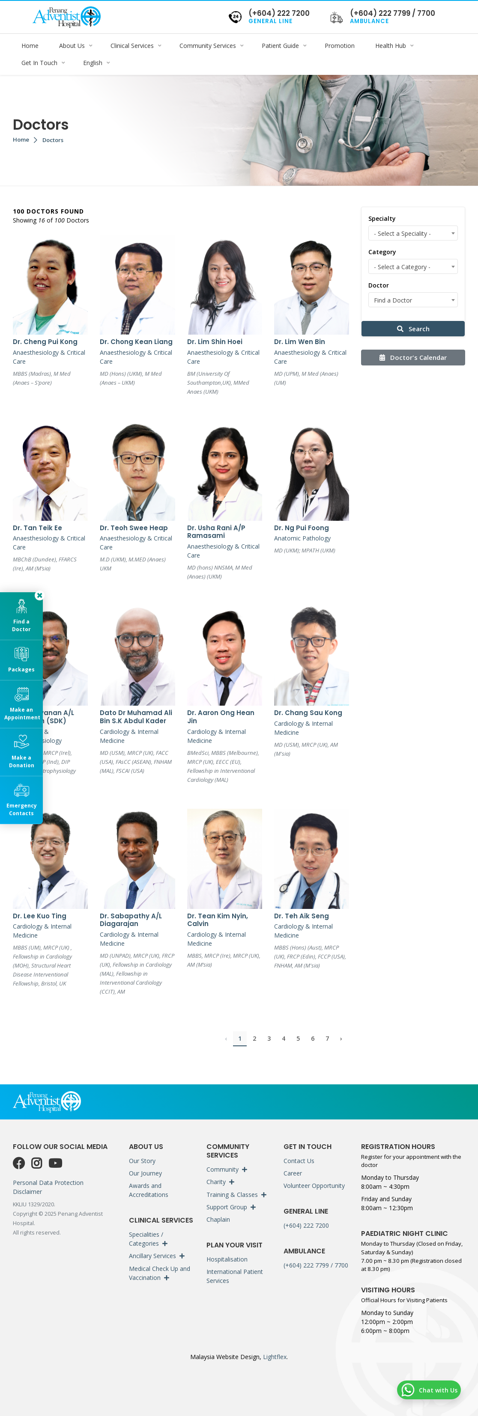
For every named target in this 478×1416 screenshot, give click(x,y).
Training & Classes (232, 1194)
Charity (216, 1182)
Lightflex (274, 1357)
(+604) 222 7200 (306, 1225)
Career (293, 1173)
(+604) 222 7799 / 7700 (316, 1265)
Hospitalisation (227, 1260)
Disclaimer (27, 1191)
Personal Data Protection (48, 1183)
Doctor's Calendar (413, 357)
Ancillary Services (152, 1256)
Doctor (378, 285)
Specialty (382, 218)
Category (382, 252)
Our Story (142, 1161)
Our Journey (145, 1173)
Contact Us (299, 1161)
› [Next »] (341, 1038)
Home (21, 139)
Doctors (52, 140)
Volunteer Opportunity (314, 1185)
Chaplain (218, 1220)
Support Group (226, 1207)
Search (413, 328)
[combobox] (413, 233)
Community (222, 1169)
